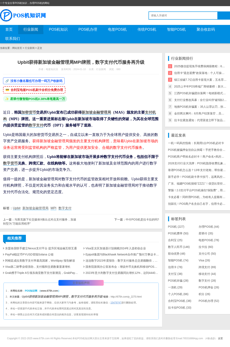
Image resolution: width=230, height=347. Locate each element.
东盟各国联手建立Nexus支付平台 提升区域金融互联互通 (41, 248)
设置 (220, 338)
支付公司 (207, 253)
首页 (9, 29)
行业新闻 (30, 29)
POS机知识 (58, 29)
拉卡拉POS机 (179, 307)
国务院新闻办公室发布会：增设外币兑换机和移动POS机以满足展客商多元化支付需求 (122, 266)
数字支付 (36, 125)
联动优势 (176, 253)
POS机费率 (178, 233)
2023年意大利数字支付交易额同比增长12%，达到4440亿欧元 (122, 272)
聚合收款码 (206, 29)
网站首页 (17, 48)
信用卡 (175, 267)
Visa (204, 260)
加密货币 (28, 112)
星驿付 (206, 233)
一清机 (175, 287)
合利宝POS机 (179, 300)
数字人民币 (179, 246)
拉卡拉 (206, 246)
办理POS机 (209, 226)
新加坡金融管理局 (96, 112)
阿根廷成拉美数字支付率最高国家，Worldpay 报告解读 (40, 260)
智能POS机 (176, 29)
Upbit (16, 208)
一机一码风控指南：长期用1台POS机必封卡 (196, 143)
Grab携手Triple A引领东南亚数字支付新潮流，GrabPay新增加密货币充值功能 (42, 272)
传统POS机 (147, 29)
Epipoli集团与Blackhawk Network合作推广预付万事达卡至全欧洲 (122, 254)
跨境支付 (207, 267)
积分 (204, 294)
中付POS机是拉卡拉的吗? (142, 219)
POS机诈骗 (178, 280)
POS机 (176, 226)
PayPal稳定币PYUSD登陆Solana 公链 (29, 254)
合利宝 (175, 240)
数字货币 (10, 163)
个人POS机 (178, 294)
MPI (53, 208)
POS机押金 (209, 287)
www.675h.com (49, 290)
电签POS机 (117, 29)
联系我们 (12, 39)
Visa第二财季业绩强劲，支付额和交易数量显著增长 (37, 266)
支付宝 (175, 273)
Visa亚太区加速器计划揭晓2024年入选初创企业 (116, 248)
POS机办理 (87, 29)
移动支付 (207, 273)
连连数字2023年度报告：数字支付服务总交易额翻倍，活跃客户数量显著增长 (122, 260)
